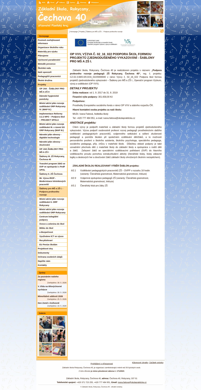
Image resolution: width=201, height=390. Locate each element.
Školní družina (45, 80)
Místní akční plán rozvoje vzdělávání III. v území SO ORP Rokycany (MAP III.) (52, 127)
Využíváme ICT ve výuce (51, 236)
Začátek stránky (156, 362)
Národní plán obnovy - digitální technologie (50, 136)
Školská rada (44, 68)
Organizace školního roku (50, 47)
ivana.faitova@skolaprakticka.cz (132, 382)
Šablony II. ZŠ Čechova (50, 174)
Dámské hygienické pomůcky (49, 97)
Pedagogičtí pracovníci (49, 76)
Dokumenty (43, 253)
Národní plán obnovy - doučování (50, 143)
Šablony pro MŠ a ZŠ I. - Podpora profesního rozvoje (51, 191)
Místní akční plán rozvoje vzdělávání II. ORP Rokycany (51, 202)
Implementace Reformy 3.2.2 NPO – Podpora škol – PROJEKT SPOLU (52, 116)
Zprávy (42, 273)
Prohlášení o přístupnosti (102, 364)
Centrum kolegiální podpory (48, 218)
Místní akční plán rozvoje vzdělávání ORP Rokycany (52, 211)
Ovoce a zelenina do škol (51, 224)
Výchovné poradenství (49, 60)
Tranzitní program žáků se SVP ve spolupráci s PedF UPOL (52, 166)
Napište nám (44, 261)
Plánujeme (43, 55)
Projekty (82, 31)
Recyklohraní (45, 240)
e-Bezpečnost (46, 232)
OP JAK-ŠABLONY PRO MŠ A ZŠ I (51, 150)
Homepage (74, 31)
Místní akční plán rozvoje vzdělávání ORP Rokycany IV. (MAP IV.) (52, 106)
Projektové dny (45, 248)
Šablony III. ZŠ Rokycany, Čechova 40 (52, 158)
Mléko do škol (46, 228)
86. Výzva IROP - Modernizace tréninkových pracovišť (52, 181)
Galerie (42, 313)
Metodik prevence (47, 64)
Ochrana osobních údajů (50, 257)
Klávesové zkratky (140, 362)
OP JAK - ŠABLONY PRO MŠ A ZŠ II (51, 90)
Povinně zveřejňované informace (49, 41)
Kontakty (42, 265)
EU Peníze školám (48, 244)
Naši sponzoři (45, 72)
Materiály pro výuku (48, 51)
